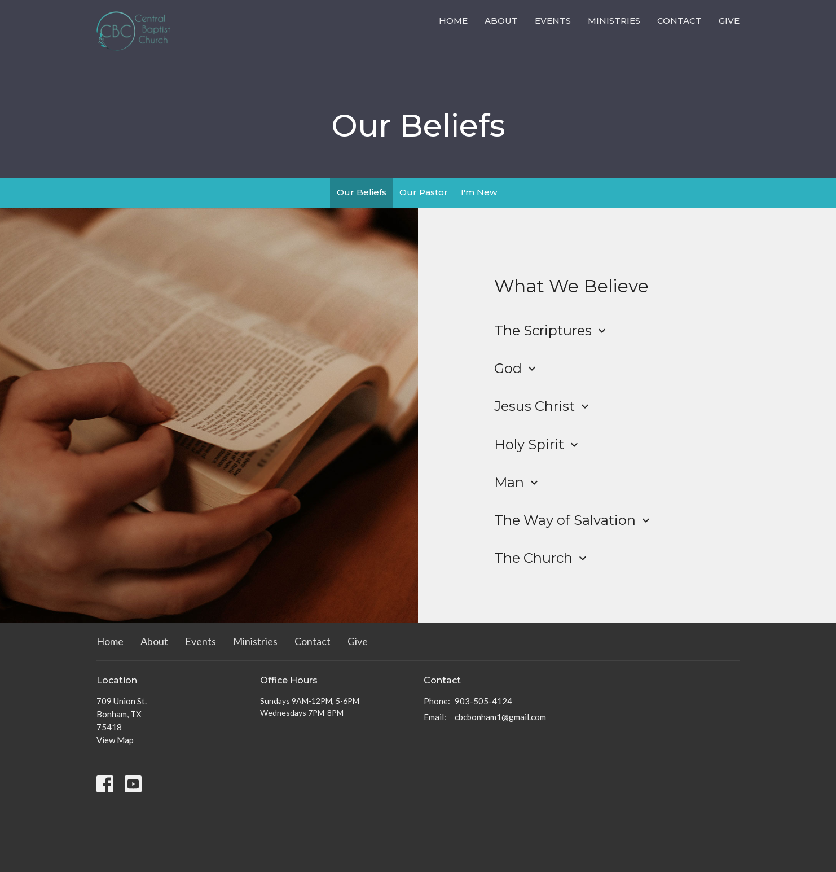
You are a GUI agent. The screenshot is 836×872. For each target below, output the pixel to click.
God (516, 368)
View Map (115, 740)
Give (729, 20)
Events (553, 20)
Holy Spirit (537, 444)
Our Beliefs (361, 192)
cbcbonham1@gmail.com (500, 717)
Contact (679, 20)
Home (453, 20)
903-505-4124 (483, 701)
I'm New (479, 192)
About (501, 20)
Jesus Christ (543, 406)
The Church (541, 558)
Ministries (614, 20)
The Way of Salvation (573, 520)
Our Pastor (423, 192)
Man (517, 482)
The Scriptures (551, 330)
